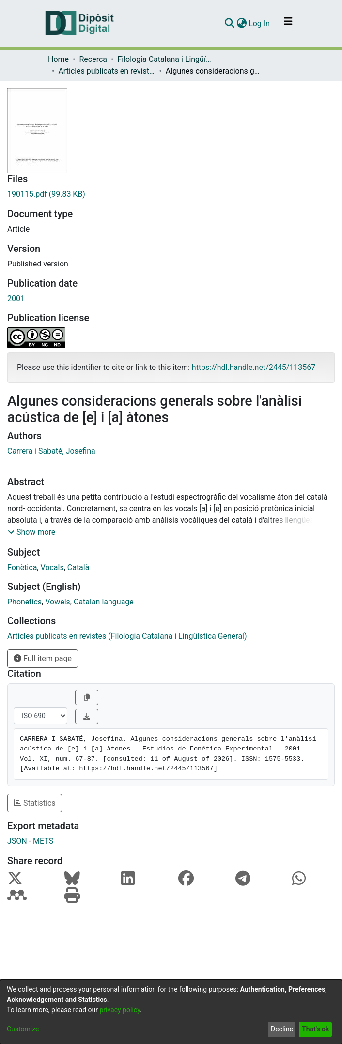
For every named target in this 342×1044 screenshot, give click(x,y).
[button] (31, 532)
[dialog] (171, 1012)
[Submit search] (229, 23)
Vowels (57, 601)
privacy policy (119, 1010)
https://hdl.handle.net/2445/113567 (253, 367)
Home (58, 59)
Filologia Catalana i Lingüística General (165, 59)
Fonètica (22, 567)
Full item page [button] (43, 658)
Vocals (51, 567)
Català (78, 567)
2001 (16, 298)
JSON (17, 841)
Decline (282, 1029)
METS (43, 841)
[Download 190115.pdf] (171, 194)
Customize (23, 1029)
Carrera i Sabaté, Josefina (51, 451)
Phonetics (24, 601)
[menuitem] (241, 23)
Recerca (93, 59)
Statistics (35, 803)
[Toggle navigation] (288, 23)
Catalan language (104, 601)
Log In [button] (260, 23)
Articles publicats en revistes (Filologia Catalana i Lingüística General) (106, 70)
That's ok (315, 1029)
